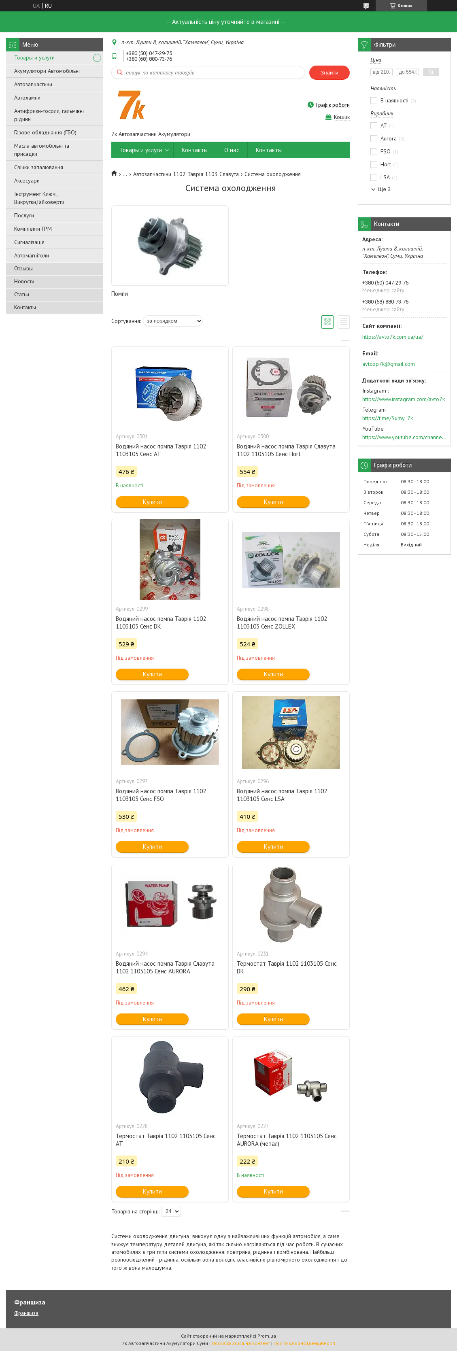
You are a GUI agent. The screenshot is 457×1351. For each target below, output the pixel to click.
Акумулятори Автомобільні (47, 70)
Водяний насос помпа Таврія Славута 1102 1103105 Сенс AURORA (165, 967)
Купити (152, 502)
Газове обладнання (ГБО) (45, 132)
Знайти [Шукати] (329, 73)
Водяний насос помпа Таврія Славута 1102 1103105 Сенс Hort (286, 450)
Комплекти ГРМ (33, 228)
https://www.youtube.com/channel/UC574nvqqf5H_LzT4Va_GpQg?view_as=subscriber (404, 437)
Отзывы (23, 268)
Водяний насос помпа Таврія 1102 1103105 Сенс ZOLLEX (282, 622)
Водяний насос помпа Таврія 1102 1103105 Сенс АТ (161, 450)
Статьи (21, 294)
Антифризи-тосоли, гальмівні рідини (49, 115)
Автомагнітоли (31, 255)
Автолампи (27, 97)
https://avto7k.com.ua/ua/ (392, 336)
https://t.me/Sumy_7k (387, 418)
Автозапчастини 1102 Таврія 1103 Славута (186, 174)
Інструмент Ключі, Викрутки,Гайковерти (39, 198)
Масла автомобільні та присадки (41, 149)
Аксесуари (27, 180)
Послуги (24, 215)
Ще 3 (384, 189)
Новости (24, 281)
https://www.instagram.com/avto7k (403, 399)
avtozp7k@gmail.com (388, 363)
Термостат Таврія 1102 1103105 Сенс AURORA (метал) (287, 1139)
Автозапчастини (33, 84)
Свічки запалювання (38, 167)
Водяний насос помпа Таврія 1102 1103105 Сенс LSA (282, 795)
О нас (231, 150)
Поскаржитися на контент (241, 1343)
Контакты (25, 307)
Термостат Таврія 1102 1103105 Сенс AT (166, 1139)
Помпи (119, 293)
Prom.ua (266, 1336)
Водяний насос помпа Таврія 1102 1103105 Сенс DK (161, 622)
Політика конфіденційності (304, 1343)
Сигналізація (29, 242)
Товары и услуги (34, 57)
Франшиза (26, 1313)
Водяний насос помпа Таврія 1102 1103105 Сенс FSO (161, 795)
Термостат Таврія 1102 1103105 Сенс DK (287, 967)
